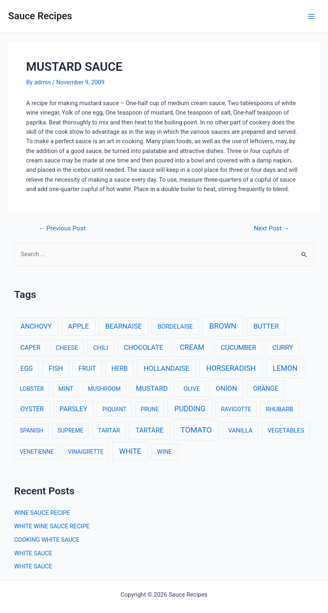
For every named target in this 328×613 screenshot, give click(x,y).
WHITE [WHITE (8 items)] (130, 451)
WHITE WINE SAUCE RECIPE (52, 526)
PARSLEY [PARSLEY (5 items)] (73, 409)
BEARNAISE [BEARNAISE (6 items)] (123, 326)
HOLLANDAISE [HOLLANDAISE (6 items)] (166, 368)
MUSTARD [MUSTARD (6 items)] (152, 388)
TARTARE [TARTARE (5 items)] (150, 430)
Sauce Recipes (40, 16)
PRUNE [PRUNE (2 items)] (149, 409)
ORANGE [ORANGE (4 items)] (265, 388)
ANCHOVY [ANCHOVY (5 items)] (36, 326)
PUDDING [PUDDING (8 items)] (189, 409)
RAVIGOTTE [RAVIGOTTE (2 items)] (236, 409)
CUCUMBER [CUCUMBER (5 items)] (238, 348)
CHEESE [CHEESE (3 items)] (67, 348)
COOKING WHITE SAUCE (47, 539)
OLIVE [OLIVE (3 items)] (191, 388)
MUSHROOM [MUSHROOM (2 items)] (104, 388)
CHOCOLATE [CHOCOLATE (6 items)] (143, 347)
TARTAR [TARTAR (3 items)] (109, 430)
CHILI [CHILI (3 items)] (100, 348)
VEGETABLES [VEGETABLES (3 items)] (285, 430)
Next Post (272, 228)
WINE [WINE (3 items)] (164, 451)
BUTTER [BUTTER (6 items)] (266, 326)
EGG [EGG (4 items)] (26, 368)
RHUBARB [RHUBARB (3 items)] (279, 409)
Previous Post (62, 228)
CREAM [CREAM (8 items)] (192, 347)
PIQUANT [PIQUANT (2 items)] (114, 409)
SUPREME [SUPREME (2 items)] (70, 430)
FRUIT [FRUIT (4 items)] (87, 368)
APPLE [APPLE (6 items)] (78, 326)
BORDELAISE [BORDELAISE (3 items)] (175, 326)
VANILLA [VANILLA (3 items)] (240, 430)
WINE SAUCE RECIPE (42, 512)
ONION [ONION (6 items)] (226, 388)
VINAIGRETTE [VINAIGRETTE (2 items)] (86, 451)
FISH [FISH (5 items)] (56, 368)
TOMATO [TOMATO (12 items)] (196, 430)
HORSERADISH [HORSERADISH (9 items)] (231, 368)
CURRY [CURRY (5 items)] (282, 348)
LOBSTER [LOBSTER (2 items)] (32, 388)
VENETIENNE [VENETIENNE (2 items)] (37, 451)
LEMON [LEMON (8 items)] (285, 368)
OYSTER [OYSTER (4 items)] (32, 409)
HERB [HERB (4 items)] (119, 368)
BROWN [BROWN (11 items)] (222, 326)
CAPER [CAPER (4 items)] (30, 348)
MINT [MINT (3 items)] (66, 388)
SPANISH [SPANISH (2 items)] (31, 430)
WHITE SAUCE (33, 553)
